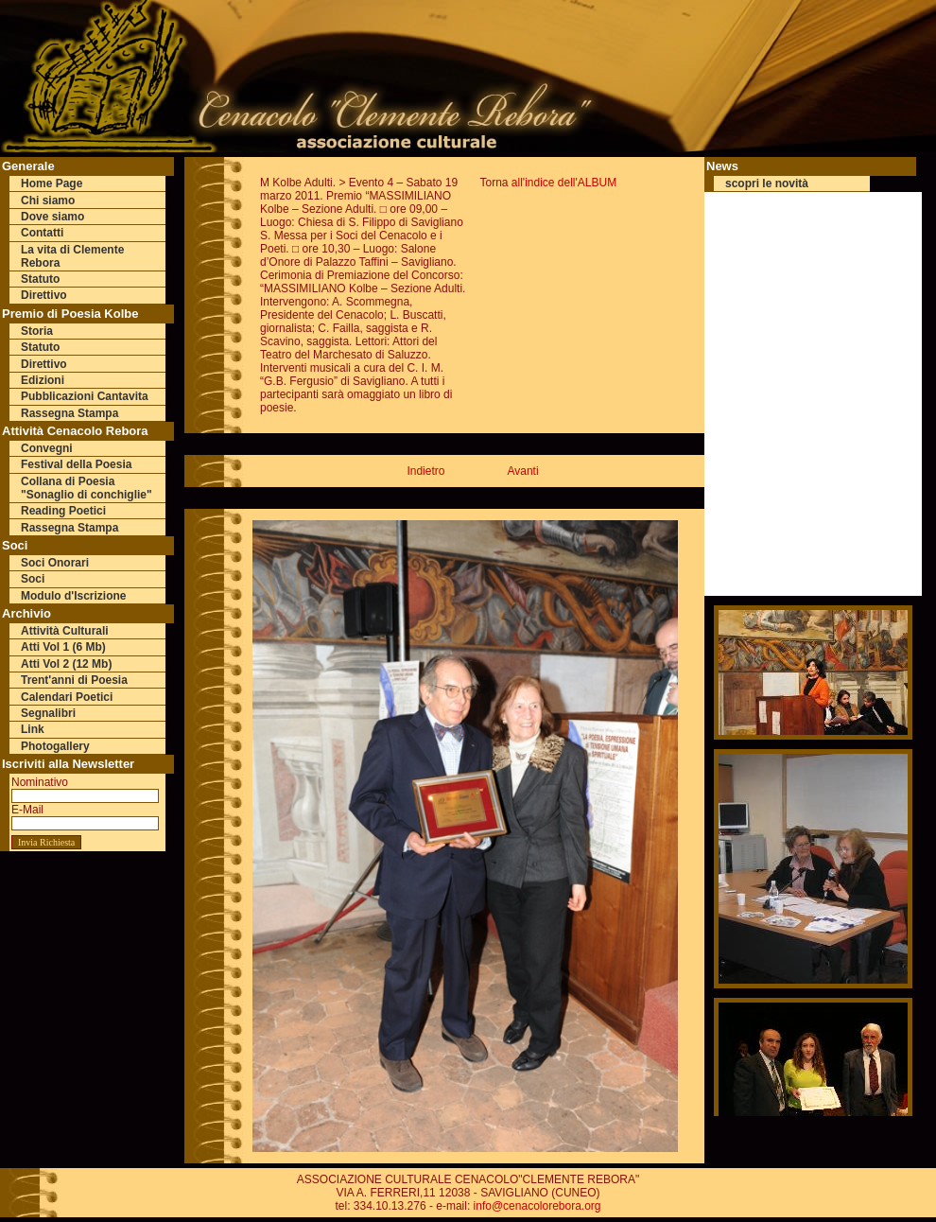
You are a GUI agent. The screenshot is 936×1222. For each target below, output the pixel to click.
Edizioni (42, 380)
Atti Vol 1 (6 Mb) (63, 647)
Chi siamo (48, 200)
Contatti (42, 232)
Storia (37, 331)
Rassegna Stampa (69, 413)
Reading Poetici (63, 510)
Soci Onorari (55, 562)
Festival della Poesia (76, 464)
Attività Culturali (65, 630)
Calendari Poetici (67, 697)
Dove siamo (52, 216)
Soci (32, 578)
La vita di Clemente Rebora (72, 256)
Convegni (47, 448)
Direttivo (44, 295)
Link (32, 729)
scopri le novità (766, 183)
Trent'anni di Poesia (74, 680)
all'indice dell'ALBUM (563, 182)
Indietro (425, 471)
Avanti (522, 471)
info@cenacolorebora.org (537, 1206)
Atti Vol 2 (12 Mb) (66, 664)
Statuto (40, 279)
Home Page (51, 183)
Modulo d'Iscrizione (74, 595)
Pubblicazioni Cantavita (84, 396)
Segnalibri (48, 713)
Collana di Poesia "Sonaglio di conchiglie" (86, 488)
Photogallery (55, 746)
